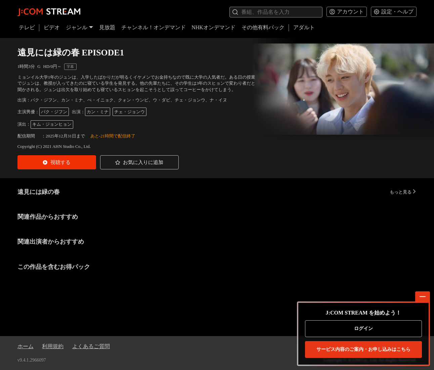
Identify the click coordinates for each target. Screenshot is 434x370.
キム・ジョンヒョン (52, 124)
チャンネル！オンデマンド (153, 27)
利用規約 (52, 346)
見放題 (107, 27)
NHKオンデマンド (213, 27)
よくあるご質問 (91, 346)
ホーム (25, 346)
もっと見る (403, 192)
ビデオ (52, 27)
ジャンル (79, 27)
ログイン (363, 328)
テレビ (27, 27)
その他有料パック (263, 27)
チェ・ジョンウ (129, 111)
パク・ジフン (54, 111)
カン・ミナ (97, 111)
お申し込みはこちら (363, 349)
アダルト (304, 27)
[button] (56, 162)
